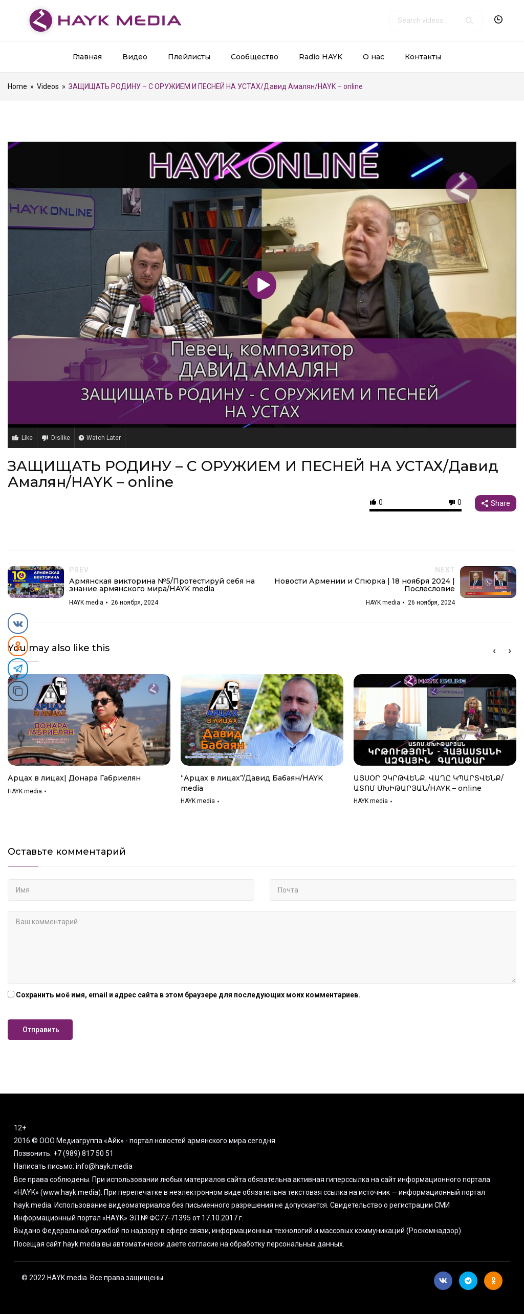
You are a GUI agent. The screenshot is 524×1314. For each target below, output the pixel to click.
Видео (134, 56)
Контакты (423, 56)
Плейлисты (189, 56)
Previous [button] (494, 651)
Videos (48, 86)
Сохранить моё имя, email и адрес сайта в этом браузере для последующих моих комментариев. (188, 995)
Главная (87, 56)
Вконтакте (443, 1281)
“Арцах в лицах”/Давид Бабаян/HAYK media (252, 783)
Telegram (468, 1281)
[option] (89, 738)
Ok (493, 1281)
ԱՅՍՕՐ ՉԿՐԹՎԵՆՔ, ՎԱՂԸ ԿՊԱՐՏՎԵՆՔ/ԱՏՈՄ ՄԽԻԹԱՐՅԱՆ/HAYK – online (429, 783)
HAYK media (25, 791)
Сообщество (254, 56)
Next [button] (509, 651)
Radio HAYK (320, 56)
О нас (373, 56)
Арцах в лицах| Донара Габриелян (74, 778)
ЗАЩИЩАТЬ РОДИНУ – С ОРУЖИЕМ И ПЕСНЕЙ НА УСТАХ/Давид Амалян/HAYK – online (253, 474)
